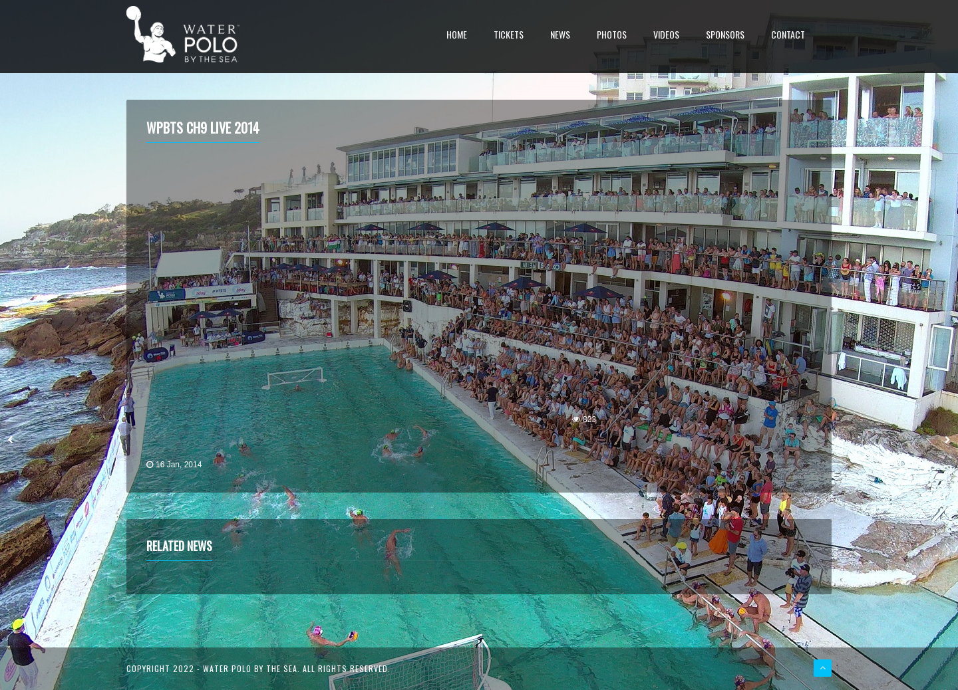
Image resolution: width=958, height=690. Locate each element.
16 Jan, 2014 (179, 464)
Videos (666, 35)
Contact (788, 35)
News (560, 35)
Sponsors (725, 35)
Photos (612, 35)
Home (456, 35)
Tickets (509, 35)
